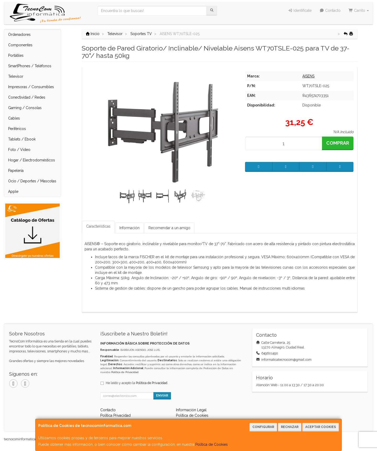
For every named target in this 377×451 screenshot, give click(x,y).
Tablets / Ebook (22, 139)
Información (129, 228)
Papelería (16, 170)
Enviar (162, 395)
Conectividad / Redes (26, 97)
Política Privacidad (115, 415)
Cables (14, 118)
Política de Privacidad (124, 372)
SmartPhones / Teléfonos (29, 66)
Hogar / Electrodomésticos (31, 160)
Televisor (15, 76)
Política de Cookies (211, 444)
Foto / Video (19, 150)
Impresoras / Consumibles (31, 87)
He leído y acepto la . (137, 383)
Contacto (330, 10)
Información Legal (191, 410)
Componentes (20, 45)
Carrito (358, 10)
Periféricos (17, 129)
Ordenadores (19, 34)
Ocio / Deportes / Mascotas (32, 181)
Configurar (263, 427)
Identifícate (300, 10)
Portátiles (16, 55)
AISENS (308, 76)
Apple (13, 191)
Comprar (337, 143)
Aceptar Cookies (320, 427)
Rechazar (289, 427)
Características (98, 226)
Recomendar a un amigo (169, 228)
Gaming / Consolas (25, 108)
